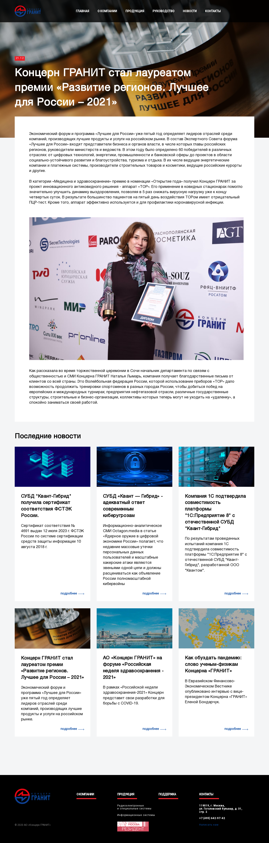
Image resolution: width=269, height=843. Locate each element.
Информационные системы (136, 815)
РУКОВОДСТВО (163, 11)
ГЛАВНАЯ (82, 11)
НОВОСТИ (190, 11)
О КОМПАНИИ (107, 11)
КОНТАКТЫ (213, 11)
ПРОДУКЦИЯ (134, 11)
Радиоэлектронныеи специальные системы (134, 807)
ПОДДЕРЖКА (167, 794)
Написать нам (209, 824)
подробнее (69, 593)
